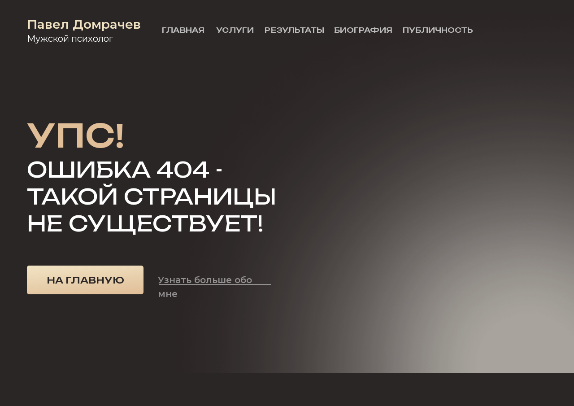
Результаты (294, 30)
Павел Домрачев (84, 24)
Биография (363, 30)
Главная (183, 30)
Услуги (235, 30)
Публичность (438, 30)
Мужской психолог (70, 38)
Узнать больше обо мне (205, 287)
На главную (85, 280)
